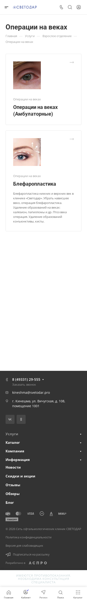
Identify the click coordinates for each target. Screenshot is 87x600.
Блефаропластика (34, 184)
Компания (15, 451)
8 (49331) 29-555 (26, 379)
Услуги (12, 434)
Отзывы (13, 485)
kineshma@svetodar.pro (31, 392)
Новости (13, 467)
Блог (10, 502)
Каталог (13, 442)
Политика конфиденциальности (28, 537)
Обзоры (13, 493)
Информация (18, 459)
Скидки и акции (20, 476)
